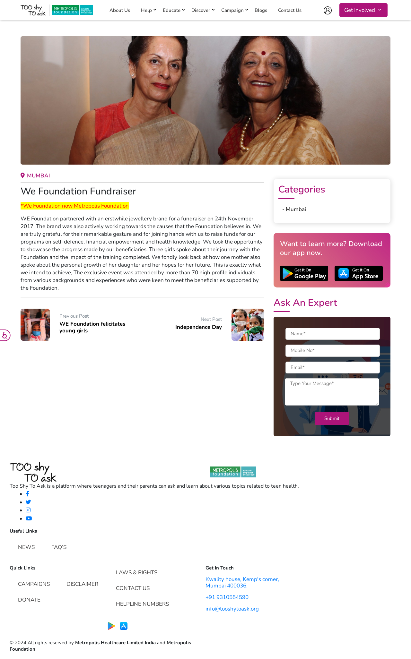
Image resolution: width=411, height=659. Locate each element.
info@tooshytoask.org (232, 608)
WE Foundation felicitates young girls (92, 327)
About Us (119, 10)
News (26, 547)
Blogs (261, 10)
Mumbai (35, 175)
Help (146, 10)
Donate (29, 599)
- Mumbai (294, 209)
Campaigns (34, 584)
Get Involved (359, 10)
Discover (200, 10)
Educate (171, 10)
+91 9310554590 (227, 597)
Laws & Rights (136, 572)
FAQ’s (58, 547)
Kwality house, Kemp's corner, (242, 579)
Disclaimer (82, 584)
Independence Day (198, 327)
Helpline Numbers (142, 604)
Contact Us (290, 10)
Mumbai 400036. (227, 585)
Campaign (232, 10)
